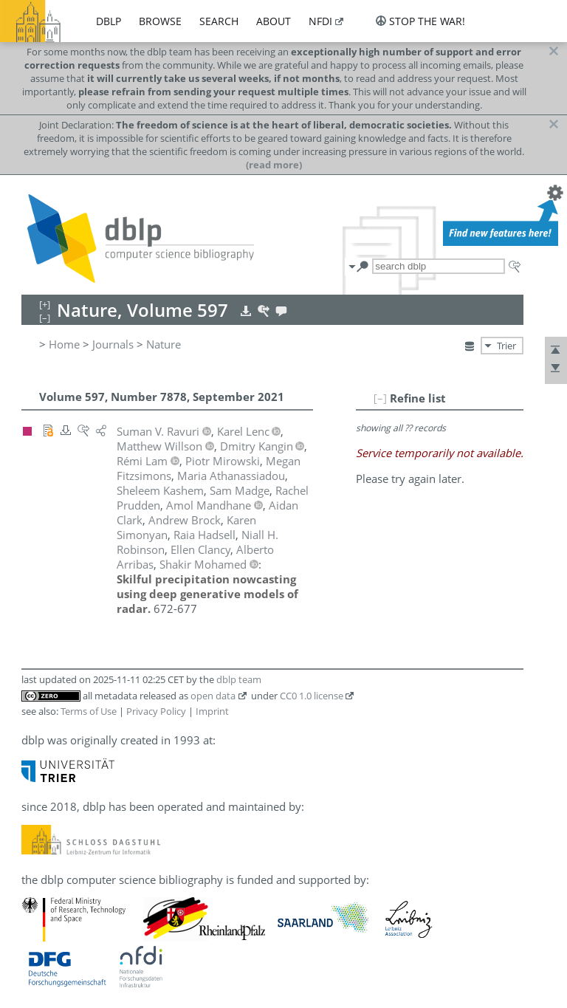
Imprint (212, 711)
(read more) (274, 164)
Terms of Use (89, 711)
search (218, 21)
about (273, 21)
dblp (108, 21)
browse (160, 21)
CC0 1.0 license (311, 695)
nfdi (320, 21)
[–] (380, 398)
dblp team (238, 679)
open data (213, 695)
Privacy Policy (156, 711)
